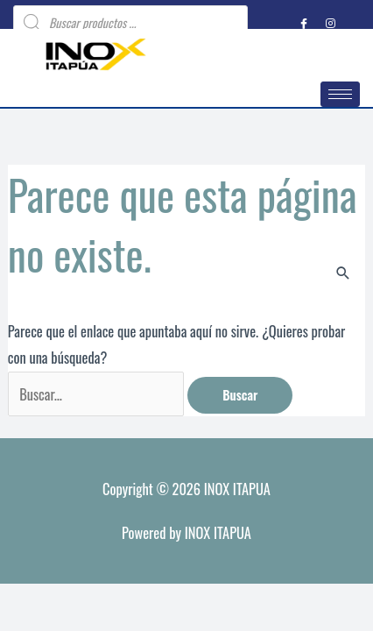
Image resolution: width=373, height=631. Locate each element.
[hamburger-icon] (340, 94)
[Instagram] (330, 23)
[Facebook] (304, 23)
